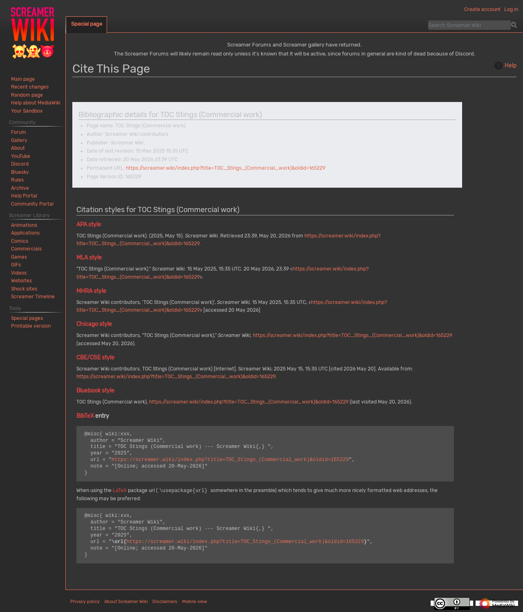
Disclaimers (164, 601)
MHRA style (91, 291)
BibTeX (85, 415)
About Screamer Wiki (126, 601)
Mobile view (194, 601)
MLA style (89, 257)
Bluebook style (95, 390)
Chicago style (94, 324)
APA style (88, 224)
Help (504, 66)
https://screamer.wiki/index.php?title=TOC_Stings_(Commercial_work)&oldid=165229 (225, 168)
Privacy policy (85, 601)
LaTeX (120, 491)
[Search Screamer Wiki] (469, 24)
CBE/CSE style (95, 357)
